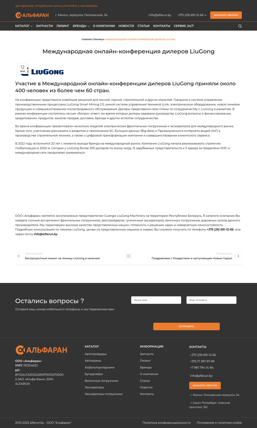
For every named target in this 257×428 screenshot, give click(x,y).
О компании (149, 374)
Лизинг (145, 360)
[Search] (240, 26)
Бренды (146, 367)
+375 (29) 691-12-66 (190, 15)
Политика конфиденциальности (167, 422)
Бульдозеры (94, 374)
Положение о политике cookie (219, 422)
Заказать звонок (226, 15)
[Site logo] (32, 15)
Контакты (147, 394)
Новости (146, 387)
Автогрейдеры (96, 354)
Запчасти (146, 354)
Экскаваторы (94, 387)
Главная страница (93, 39)
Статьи (145, 381)
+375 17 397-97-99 (202, 361)
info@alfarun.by (160, 15)
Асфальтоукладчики (100, 367)
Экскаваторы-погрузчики (104, 394)
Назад (128, 256)
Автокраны (93, 360)
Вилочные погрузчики (101, 381)
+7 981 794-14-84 (202, 367)
